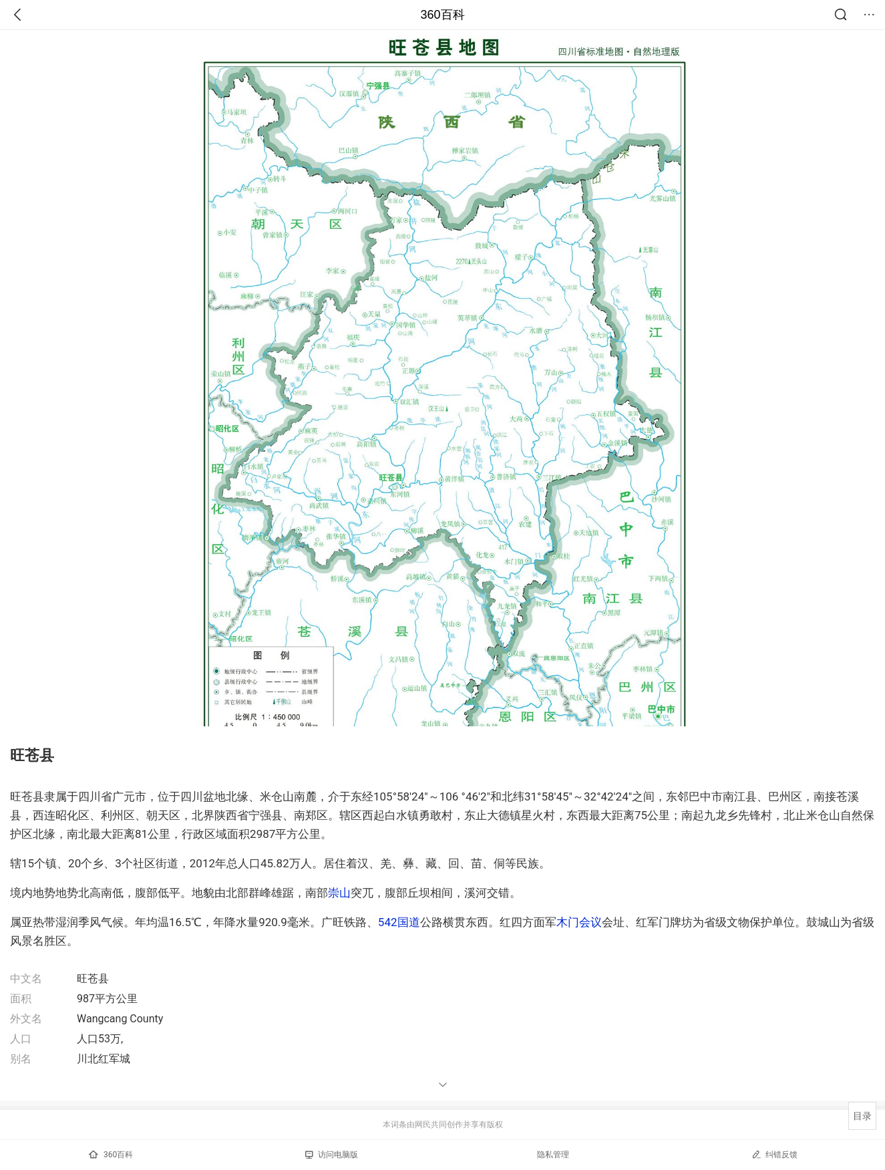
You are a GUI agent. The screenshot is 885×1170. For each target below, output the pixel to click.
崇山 (339, 892)
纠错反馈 (774, 1154)
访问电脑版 (331, 1154)
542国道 (399, 922)
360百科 (442, 14)
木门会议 (579, 922)
